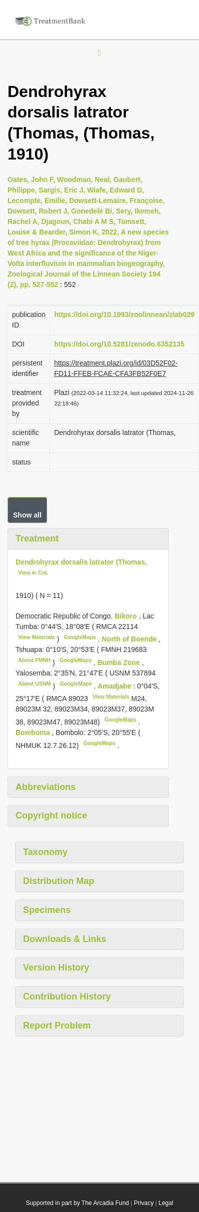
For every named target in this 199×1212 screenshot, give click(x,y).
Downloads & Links (64, 939)
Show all (27, 515)
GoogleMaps (80, 637)
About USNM (34, 683)
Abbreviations (46, 787)
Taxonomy (45, 852)
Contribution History (67, 997)
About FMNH (34, 660)
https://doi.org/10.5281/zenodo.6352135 (119, 344)
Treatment (37, 539)
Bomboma (34, 732)
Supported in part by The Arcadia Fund (77, 1203)
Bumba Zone (119, 662)
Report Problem (57, 1025)
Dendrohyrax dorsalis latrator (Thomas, (81, 562)
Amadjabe (115, 686)
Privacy (143, 1203)
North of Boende (130, 639)
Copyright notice (51, 815)
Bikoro (127, 616)
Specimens (47, 910)
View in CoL (33, 573)
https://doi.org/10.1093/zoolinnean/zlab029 (124, 314)
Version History (56, 967)
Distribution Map (58, 881)
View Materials (36, 637)
